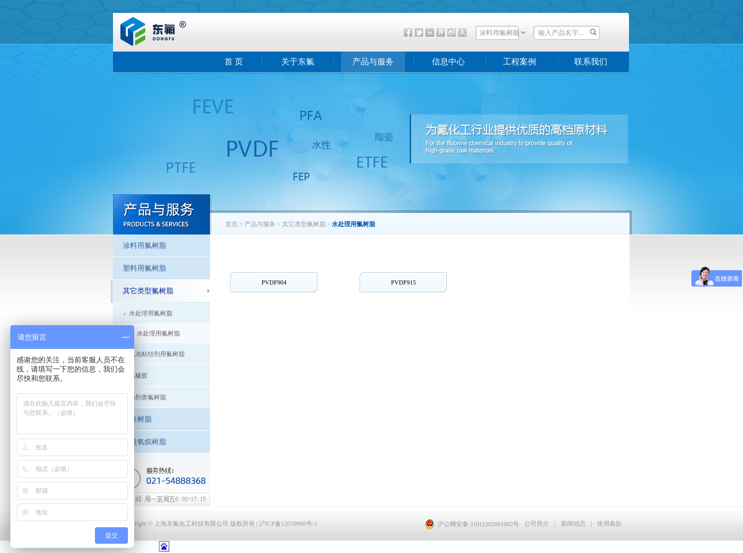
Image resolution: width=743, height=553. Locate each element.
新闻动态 (573, 523)
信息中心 (448, 61)
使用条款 (609, 523)
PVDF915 (403, 282)
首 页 (233, 61)
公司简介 (536, 523)
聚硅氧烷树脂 (144, 442)
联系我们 (590, 61)
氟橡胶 (138, 375)
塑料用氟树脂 (144, 268)
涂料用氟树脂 (144, 245)
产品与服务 (373, 61)
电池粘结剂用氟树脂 (157, 354)
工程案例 (519, 61)
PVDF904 (274, 282)
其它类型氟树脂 (148, 291)
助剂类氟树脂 (147, 397)
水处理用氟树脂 (150, 313)
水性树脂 (137, 419)
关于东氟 (297, 61)
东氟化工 (145, 43)
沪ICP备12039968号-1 (288, 523)
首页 (231, 224)
